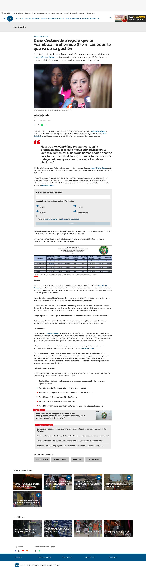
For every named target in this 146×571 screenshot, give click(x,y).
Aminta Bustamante (41, 115)
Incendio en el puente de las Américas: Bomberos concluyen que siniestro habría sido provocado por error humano (88, 484)
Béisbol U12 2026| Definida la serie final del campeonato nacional (87, 532)
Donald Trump (91, 13)
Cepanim (27, 13)
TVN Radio (44, 18)
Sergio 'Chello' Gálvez (44, 56)
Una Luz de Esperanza (136, 20)
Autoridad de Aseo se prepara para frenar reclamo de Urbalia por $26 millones (70, 446)
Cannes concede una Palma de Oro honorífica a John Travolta (117, 532)
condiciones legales (51, 219)
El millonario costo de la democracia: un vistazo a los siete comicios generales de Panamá (71, 430)
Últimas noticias (6, 13)
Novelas (68, 18)
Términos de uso (67, 557)
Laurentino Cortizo (87, 348)
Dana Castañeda (42, 459)
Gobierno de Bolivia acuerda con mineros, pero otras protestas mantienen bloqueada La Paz (26, 531)
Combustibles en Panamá (77, 13)
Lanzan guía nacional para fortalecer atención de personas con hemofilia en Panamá (118, 484)
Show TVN (28, 18)
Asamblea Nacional (62, 13)
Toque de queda (42, 13)
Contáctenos (112, 557)
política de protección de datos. (70, 219)
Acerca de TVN (89, 557)
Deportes (36, 18)
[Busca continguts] (111, 18)
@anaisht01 (38, 117)
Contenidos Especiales (56, 18)
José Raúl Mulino (18, 13)
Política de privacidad (45, 557)
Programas (76, 18)
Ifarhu (33, 13)
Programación (94, 18)
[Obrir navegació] (4, 18)
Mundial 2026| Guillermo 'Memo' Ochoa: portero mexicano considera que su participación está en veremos (57, 530)
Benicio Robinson (47, 185)
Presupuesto (77, 459)
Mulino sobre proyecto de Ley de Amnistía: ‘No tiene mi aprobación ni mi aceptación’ (73, 436)
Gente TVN (85, 18)
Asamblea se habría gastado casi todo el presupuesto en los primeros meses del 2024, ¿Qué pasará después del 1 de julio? (60, 415)
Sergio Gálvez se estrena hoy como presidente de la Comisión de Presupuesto (70, 441)
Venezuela (52, 13)
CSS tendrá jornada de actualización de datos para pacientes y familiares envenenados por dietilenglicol (27, 484)
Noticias (20, 18)
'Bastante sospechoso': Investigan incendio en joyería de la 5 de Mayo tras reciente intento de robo (27, 502)
